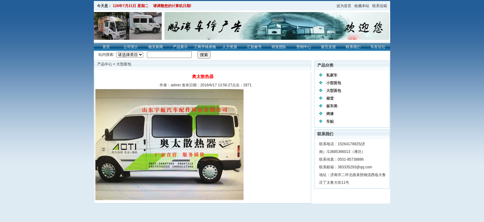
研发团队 (279, 47)
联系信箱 (379, 6)
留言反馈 (328, 47)
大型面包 (123, 64)
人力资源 (229, 47)
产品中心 (105, 64)
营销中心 (303, 47)
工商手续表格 (205, 47)
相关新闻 (155, 47)
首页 (106, 47)
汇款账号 (254, 47)
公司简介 (130, 47)
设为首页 (343, 6)
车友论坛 (377, 47)
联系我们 (353, 47)
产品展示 (180, 47)
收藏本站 (361, 6)
